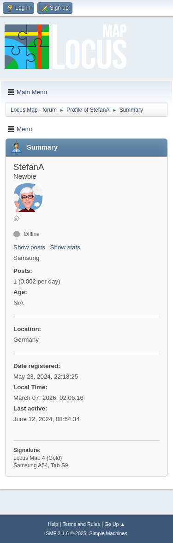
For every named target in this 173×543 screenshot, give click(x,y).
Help (53, 524)
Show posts (29, 247)
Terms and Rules (81, 524)
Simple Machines (108, 533)
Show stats (65, 247)
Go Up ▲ (114, 524)
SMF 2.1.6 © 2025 (66, 533)
